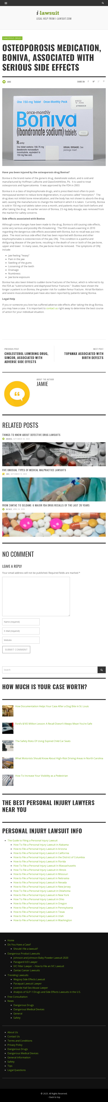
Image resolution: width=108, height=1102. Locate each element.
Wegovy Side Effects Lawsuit (29, 979)
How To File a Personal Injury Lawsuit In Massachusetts (44, 865)
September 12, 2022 (19, 474)
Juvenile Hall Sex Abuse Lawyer (30, 987)
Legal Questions (16, 1070)
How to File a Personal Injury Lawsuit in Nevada (40, 882)
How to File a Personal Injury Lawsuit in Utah (38, 916)
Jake (8, 474)
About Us (12, 1032)
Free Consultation (17, 996)
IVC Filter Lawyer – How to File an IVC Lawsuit (38, 966)
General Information (18, 1057)
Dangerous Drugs (12, 38)
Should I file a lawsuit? (25, 948)
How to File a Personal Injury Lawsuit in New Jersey (42, 886)
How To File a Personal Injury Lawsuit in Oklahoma (41, 891)
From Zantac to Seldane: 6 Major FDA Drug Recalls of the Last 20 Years (46, 505)
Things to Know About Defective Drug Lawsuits (31, 435)
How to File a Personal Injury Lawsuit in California (41, 853)
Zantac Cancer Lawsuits (26, 970)
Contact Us (13, 1036)
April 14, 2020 (19, 509)
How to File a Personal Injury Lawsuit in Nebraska (41, 878)
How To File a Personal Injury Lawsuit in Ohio (38, 899)
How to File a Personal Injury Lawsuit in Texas (39, 912)
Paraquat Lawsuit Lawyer (27, 983)
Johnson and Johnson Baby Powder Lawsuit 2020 (40, 957)
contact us (52, 308)
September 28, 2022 (21, 439)
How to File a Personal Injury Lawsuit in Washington (42, 920)
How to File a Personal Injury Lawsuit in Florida (39, 861)
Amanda (9, 439)
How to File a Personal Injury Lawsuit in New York (41, 895)
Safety (16, 1017)
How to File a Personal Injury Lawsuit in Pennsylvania (43, 907)
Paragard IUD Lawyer (25, 962)
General (17, 1013)
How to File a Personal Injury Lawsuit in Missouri (40, 874)
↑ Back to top (54, 1097)
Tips (9, 1066)
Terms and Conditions (19, 1040)
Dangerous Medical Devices (28, 1009)
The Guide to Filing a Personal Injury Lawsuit (32, 840)
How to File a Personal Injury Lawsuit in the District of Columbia (49, 857)
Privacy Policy (14, 1045)
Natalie (9, 509)
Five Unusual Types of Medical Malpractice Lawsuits (34, 470)
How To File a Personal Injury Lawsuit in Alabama (41, 844)
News (10, 1001)
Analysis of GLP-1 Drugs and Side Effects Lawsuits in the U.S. (47, 992)
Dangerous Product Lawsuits (23, 953)
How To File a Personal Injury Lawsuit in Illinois (39, 870)
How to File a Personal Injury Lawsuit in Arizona (40, 849)
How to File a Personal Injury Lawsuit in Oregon (40, 903)
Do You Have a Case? (19, 944)
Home (10, 940)
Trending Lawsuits (17, 975)
